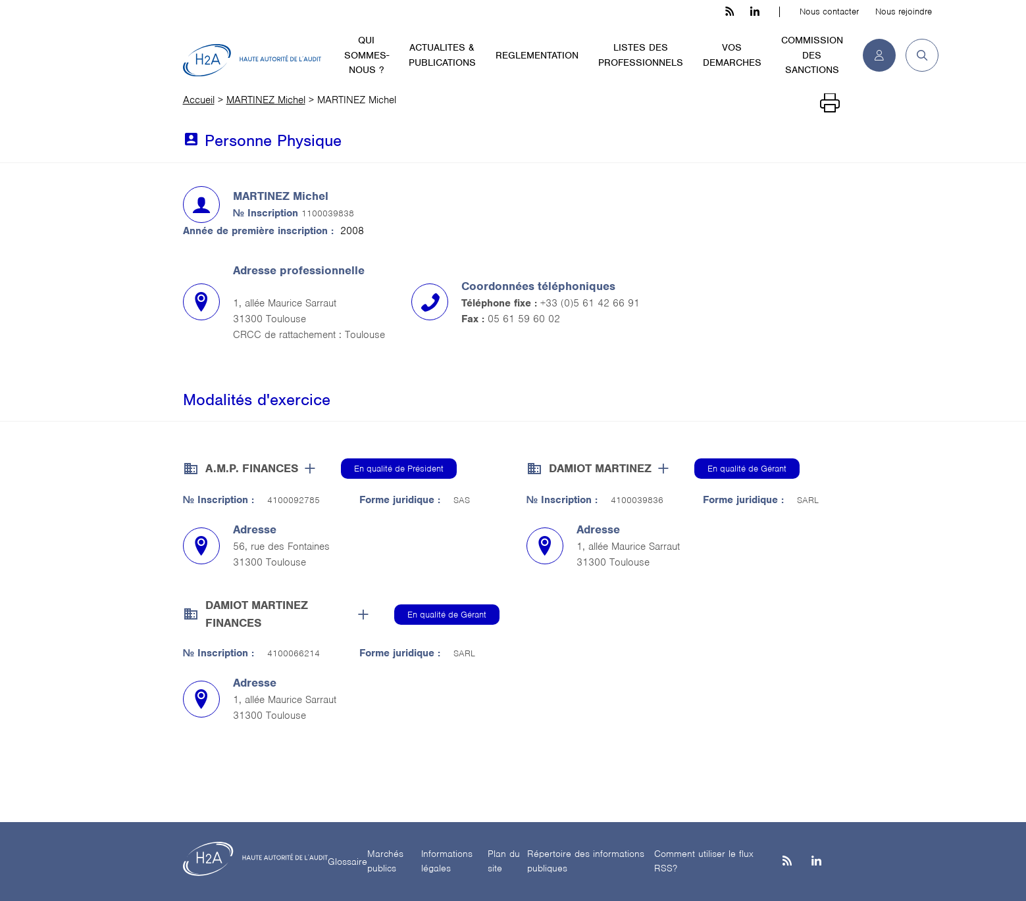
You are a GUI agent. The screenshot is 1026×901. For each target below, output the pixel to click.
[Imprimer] (830, 103)
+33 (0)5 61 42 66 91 (590, 303)
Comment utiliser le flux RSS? (704, 861)
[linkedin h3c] (755, 12)
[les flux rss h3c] (729, 12)
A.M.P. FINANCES (251, 468)
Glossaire (347, 861)
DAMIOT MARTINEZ (600, 468)
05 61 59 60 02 (524, 319)
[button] (917, 55)
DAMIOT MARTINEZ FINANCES (256, 614)
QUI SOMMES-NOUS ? (366, 55)
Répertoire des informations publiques (585, 861)
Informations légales (447, 861)
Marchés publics (385, 861)
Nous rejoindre (903, 11)
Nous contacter (829, 11)
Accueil (199, 100)
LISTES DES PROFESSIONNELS (640, 54)
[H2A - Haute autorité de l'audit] (252, 60)
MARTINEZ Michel (265, 100)
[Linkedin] (816, 861)
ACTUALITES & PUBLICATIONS (442, 54)
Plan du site (504, 861)
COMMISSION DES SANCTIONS (812, 55)
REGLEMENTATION (537, 55)
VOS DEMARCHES (732, 54)
